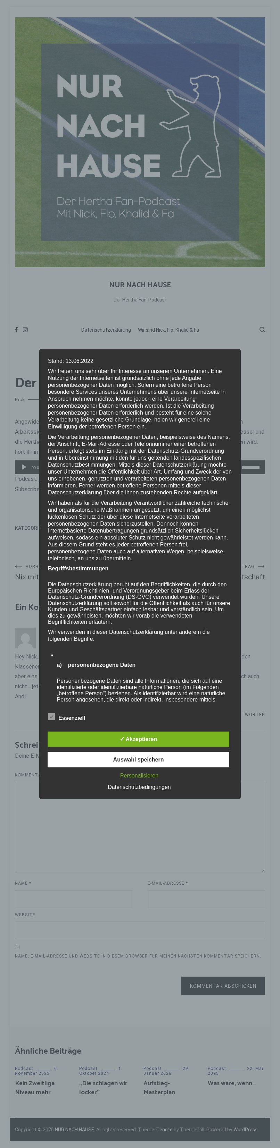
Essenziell (66, 717)
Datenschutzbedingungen (139, 787)
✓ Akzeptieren (138, 739)
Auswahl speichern (138, 760)
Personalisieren (139, 776)
